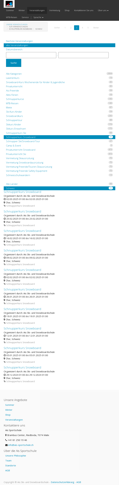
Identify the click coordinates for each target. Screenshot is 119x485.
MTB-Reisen (59, 103)
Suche (14, 62)
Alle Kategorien (59, 73)
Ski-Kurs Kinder (59, 111)
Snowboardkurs (59, 115)
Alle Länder (59, 183)
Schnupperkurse (59, 99)
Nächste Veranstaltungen (19, 41)
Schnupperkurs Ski (59, 132)
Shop (8, 414)
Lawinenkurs (59, 77)
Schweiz (59, 188)
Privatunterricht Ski (59, 154)
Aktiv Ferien (59, 94)
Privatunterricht (59, 86)
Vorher (57, 27)
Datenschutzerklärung (62, 482)
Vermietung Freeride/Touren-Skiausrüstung (59, 166)
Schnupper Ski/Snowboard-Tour (59, 141)
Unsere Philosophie (15, 455)
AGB (7, 470)
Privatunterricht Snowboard (59, 149)
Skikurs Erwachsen (59, 128)
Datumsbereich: (14, 49)
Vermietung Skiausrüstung (59, 158)
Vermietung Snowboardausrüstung (59, 162)
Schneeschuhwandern (59, 175)
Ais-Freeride (59, 90)
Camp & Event (59, 145)
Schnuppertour (59, 120)
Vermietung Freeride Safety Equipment (59, 170)
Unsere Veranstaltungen (16, 24)
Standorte (10, 465)
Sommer (9, 404)
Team (8, 460)
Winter (8, 409)
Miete (59, 107)
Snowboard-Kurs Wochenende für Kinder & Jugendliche (59, 82)
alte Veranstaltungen (17, 45)
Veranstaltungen (14, 419)
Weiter (96, 27)
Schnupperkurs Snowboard (59, 137)
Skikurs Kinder (59, 124)
